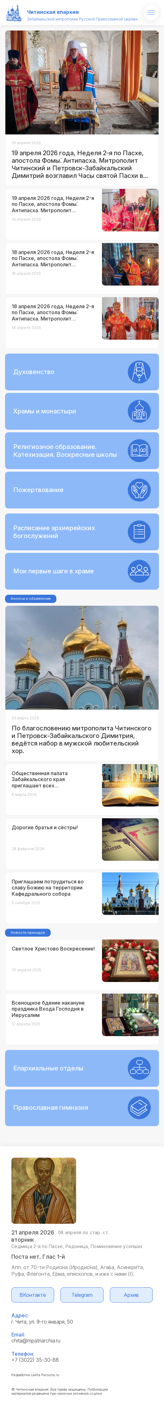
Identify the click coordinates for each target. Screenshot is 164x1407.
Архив (131, 1295)
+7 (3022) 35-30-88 (35, 1360)
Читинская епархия (53, 12)
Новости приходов (28, 932)
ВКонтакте (33, 1295)
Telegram (82, 1295)
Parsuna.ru (50, 1375)
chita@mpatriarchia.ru (35, 1340)
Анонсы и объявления (31, 598)
